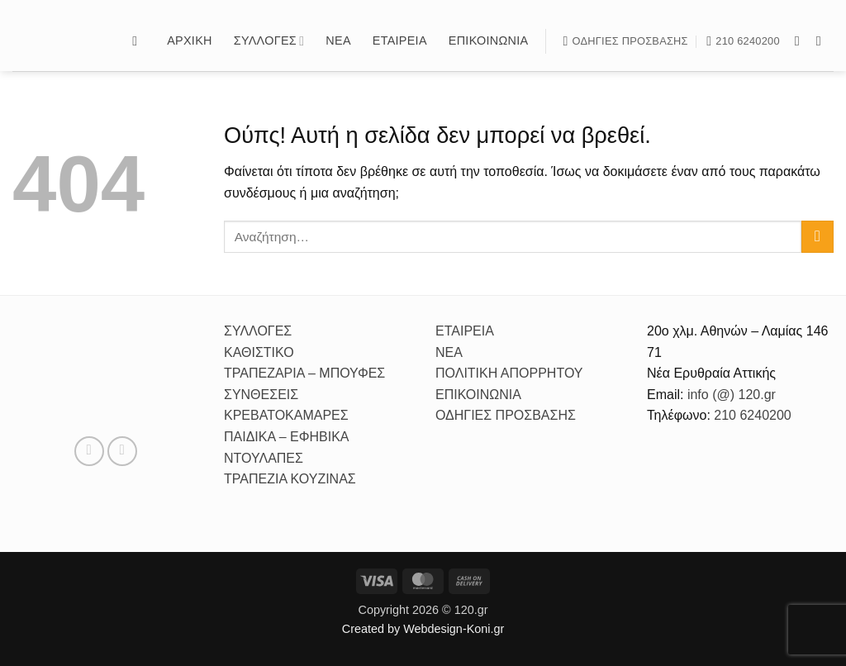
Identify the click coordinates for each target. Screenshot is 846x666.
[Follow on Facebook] (801, 40)
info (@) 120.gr (729, 395)
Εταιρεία (400, 40)
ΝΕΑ (449, 352)
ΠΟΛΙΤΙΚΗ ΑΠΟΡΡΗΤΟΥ (509, 373)
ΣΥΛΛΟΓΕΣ (258, 331)
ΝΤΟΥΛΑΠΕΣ (263, 458)
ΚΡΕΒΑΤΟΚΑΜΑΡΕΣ (286, 415)
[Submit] (817, 237)
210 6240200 (752, 415)
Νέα (338, 40)
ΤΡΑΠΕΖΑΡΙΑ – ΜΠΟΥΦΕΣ (304, 373)
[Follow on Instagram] (822, 40)
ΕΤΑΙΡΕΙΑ (464, 331)
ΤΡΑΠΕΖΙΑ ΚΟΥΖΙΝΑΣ (290, 479)
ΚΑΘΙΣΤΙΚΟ (259, 352)
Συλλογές (269, 41)
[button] (138, 41)
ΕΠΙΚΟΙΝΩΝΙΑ (478, 395)
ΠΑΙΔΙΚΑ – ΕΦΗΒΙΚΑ (286, 437)
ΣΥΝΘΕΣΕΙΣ (261, 395)
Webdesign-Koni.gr (453, 628)
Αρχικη (189, 40)
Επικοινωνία (489, 40)
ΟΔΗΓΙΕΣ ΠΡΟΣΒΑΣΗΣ (505, 415)
